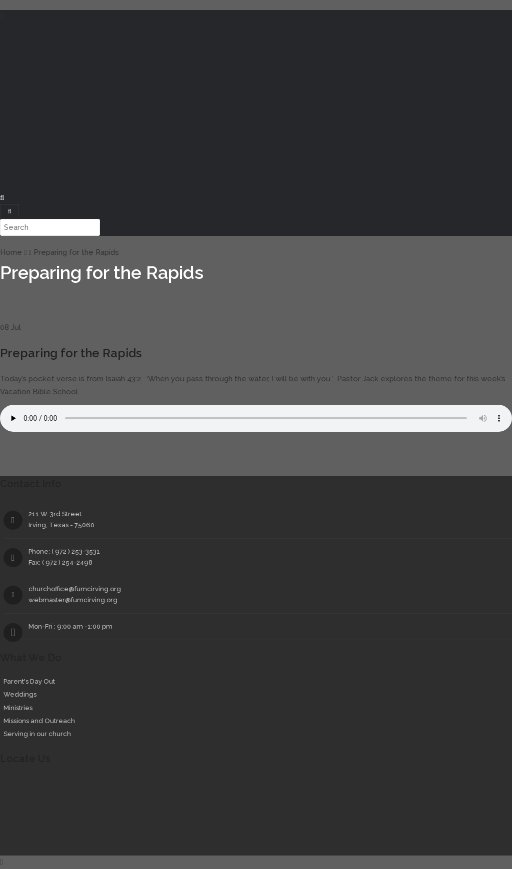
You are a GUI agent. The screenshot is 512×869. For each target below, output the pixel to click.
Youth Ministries (114, 106)
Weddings (94, 137)
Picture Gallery (177, 168)
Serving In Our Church (234, 137)
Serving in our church (37, 734)
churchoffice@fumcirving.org (74, 589)
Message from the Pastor (60, 44)
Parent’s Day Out (44, 137)
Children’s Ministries (49, 106)
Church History (232, 168)
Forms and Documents (300, 168)
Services (15, 122)
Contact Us (362, 168)
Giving (11, 183)
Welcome (40, 29)
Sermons (15, 60)
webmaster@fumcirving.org (73, 600)
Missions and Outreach (154, 137)
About (11, 153)
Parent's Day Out (29, 681)
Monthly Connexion (114, 168)
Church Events (40, 75)
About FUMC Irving (227, 44)
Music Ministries (228, 106)
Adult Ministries (171, 106)
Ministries (16, 91)
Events (44, 60)
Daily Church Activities (107, 75)
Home (10, 29)
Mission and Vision (46, 168)
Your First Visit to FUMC (150, 44)
